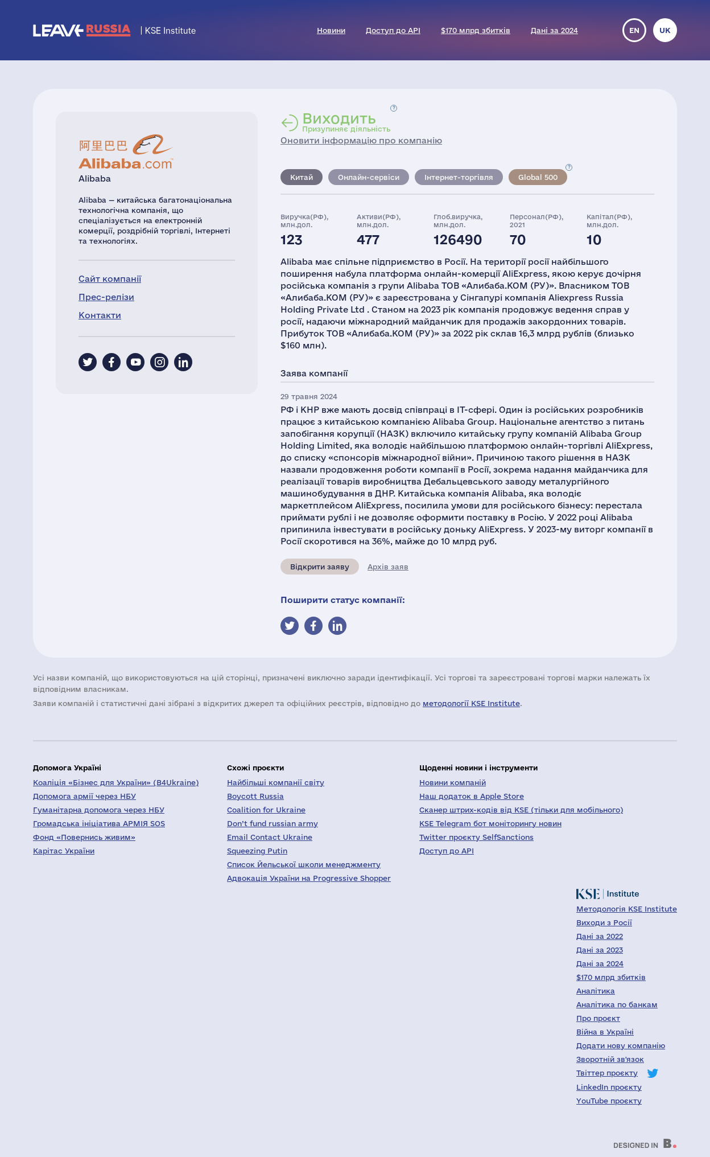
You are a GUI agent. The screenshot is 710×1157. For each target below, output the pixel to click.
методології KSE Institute (471, 703)
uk (665, 30)
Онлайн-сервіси (368, 177)
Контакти (100, 315)
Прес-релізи (106, 297)
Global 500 (538, 177)
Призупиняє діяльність (346, 122)
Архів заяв (388, 567)
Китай (301, 177)
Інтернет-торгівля (458, 177)
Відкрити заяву (319, 567)
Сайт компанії (110, 279)
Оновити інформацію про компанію (361, 140)
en (634, 30)
